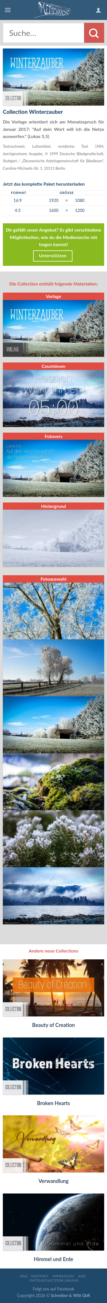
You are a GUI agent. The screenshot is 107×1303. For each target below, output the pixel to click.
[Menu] (7, 10)
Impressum (63, 1276)
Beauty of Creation (53, 1025)
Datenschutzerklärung (54, 1280)
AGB (82, 1276)
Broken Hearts (53, 1103)
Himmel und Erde (53, 1259)
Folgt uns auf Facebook (53, 1288)
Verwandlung (54, 1181)
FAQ (23, 1276)
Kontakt (40, 1276)
